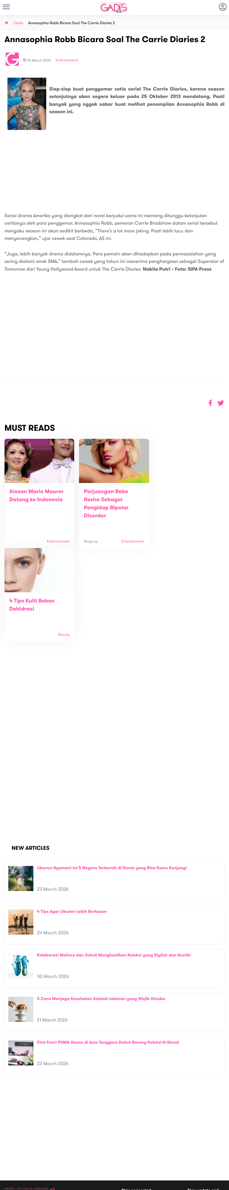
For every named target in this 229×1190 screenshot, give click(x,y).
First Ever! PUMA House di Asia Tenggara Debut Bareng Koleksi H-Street (108, 949)
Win (137, 1148)
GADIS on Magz (177, 1148)
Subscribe (216, 1122)
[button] (221, 403)
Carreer (66, 1142)
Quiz (127, 1148)
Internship (68, 1148)
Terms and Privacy (158, 1183)
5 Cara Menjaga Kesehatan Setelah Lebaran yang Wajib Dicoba (101, 905)
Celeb (18, 23)
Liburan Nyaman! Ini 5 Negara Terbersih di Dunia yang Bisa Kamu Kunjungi (112, 775)
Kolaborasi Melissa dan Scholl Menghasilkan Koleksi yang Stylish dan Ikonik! (114, 862)
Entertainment (67, 60)
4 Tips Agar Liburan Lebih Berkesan (72, 818)
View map (12, 1158)
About (65, 1129)
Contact (67, 1136)
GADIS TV (152, 1148)
